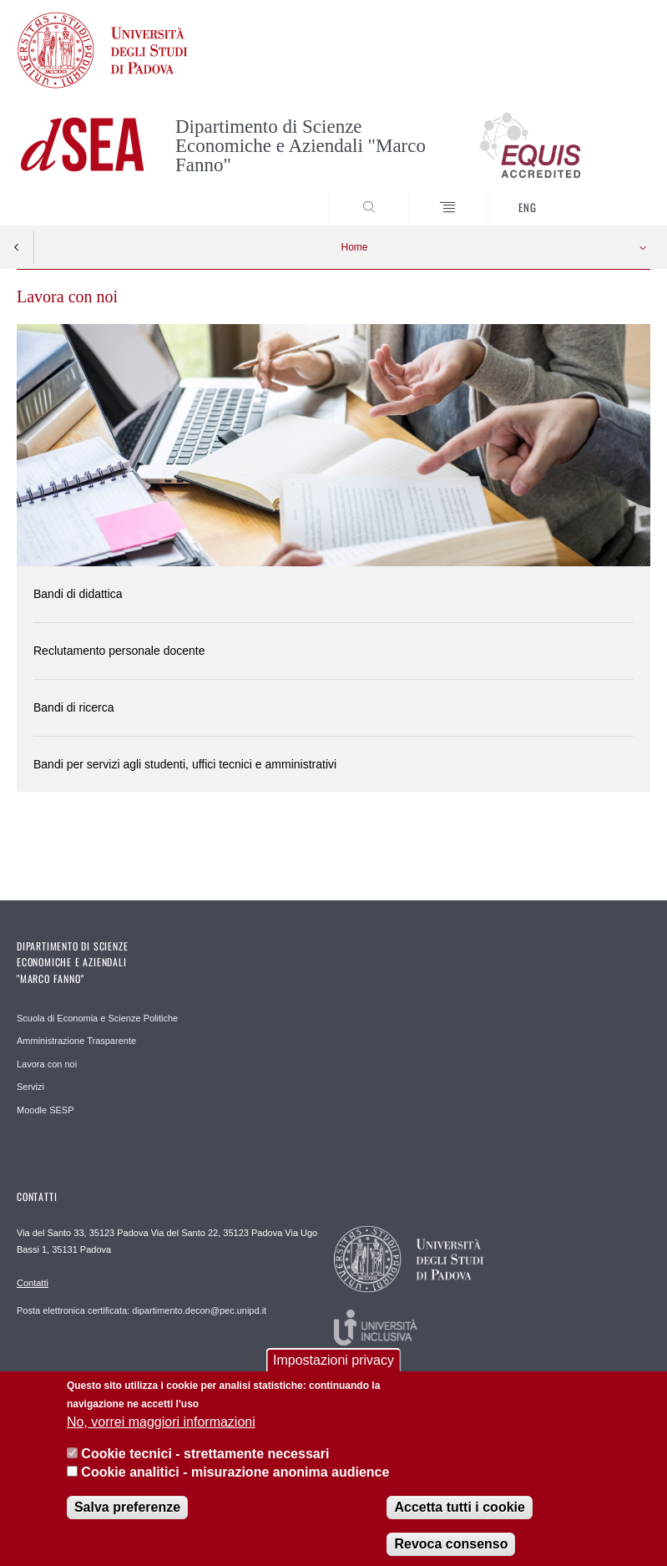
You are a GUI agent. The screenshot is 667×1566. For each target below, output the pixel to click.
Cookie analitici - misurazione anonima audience (235, 1482)
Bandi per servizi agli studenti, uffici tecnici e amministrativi (184, 764)
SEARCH (605, 194)
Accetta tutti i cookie (459, 1517)
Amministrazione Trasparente (76, 1041)
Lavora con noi (47, 1064)
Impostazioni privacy (333, 1370)
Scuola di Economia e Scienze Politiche (97, 1018)
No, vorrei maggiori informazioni (161, 1431)
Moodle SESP (45, 1110)
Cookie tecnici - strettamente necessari (205, 1464)
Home (354, 247)
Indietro (16, 247)
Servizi (30, 1087)
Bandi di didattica (78, 594)
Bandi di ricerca (73, 707)
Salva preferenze (127, 1517)
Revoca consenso (451, 1554)
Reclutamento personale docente (119, 650)
